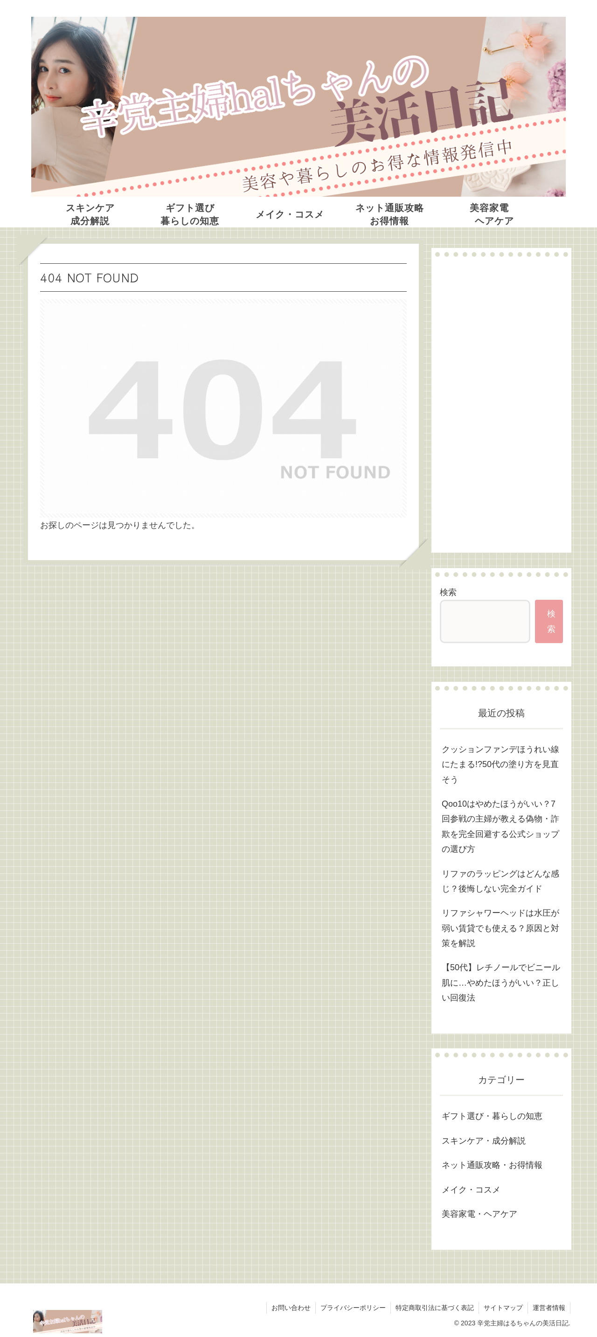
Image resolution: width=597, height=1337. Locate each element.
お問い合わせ (291, 1307)
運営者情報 (549, 1307)
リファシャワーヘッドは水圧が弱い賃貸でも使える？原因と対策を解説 (500, 928)
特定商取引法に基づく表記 (435, 1307)
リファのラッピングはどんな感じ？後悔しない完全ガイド (500, 881)
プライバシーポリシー (353, 1307)
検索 (448, 592)
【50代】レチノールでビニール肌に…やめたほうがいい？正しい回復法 (501, 982)
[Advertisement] (501, 404)
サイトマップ (503, 1307)
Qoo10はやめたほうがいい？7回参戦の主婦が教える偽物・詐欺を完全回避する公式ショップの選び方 (500, 826)
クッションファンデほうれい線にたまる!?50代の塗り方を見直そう (500, 764)
